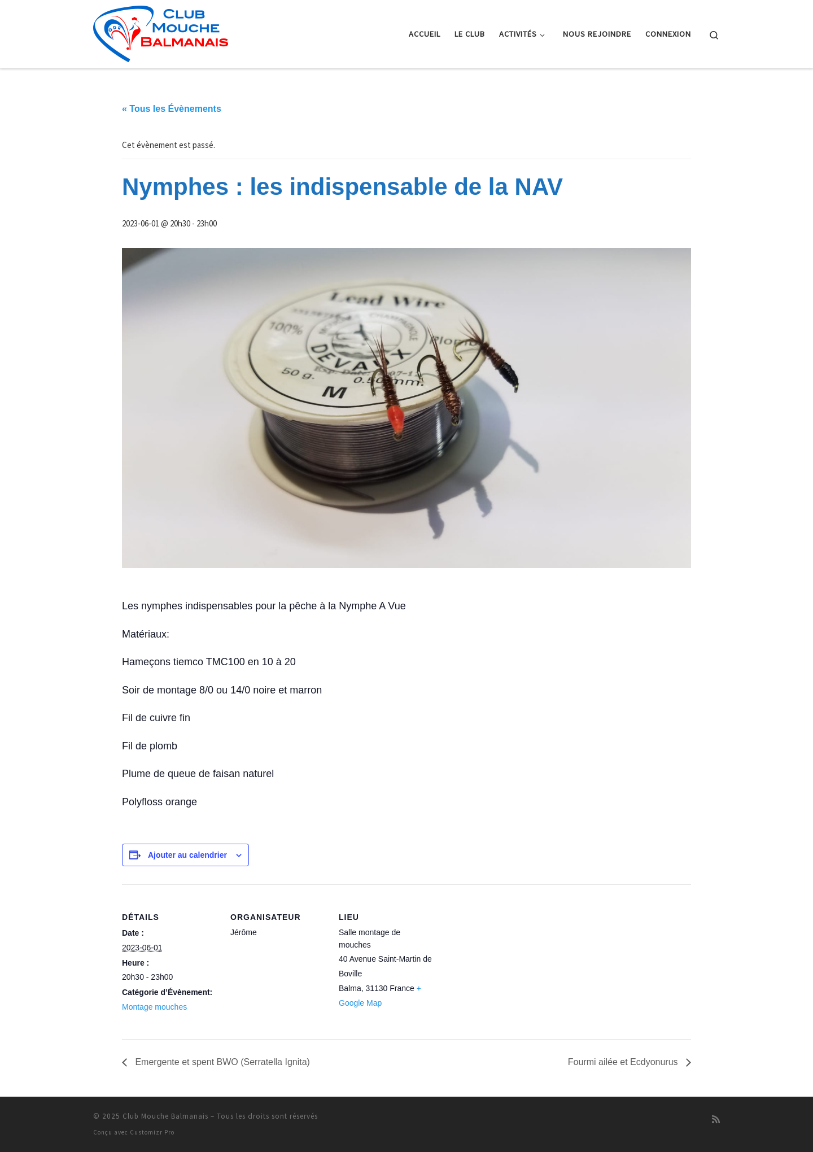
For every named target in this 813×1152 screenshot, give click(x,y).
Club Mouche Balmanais (165, 1116)
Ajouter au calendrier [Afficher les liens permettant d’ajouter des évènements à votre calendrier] (187, 854)
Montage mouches (154, 1006)
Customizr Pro (152, 1132)
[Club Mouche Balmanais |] (160, 32)
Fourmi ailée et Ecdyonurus (624, 1062)
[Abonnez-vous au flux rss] (716, 1119)
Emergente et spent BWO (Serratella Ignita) (221, 1062)
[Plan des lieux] (506, 962)
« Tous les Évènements (171, 109)
